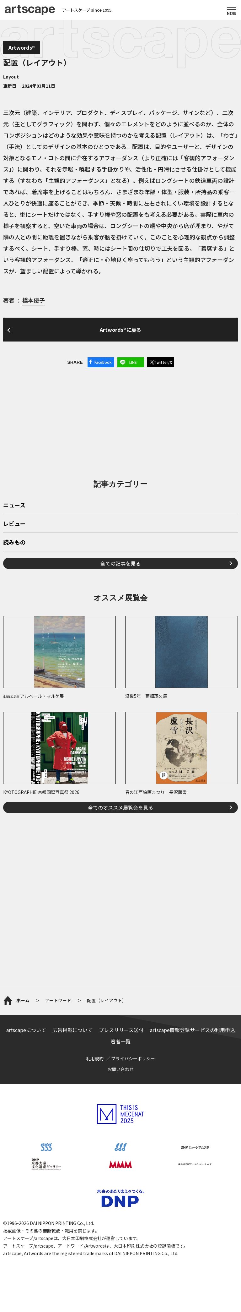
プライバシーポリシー (133, 1058)
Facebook (103, 362)
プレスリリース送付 (121, 1030)
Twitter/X (163, 362)
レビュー (14, 524)
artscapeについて (26, 1030)
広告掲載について (72, 1030)
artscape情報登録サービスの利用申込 (192, 1030)
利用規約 (95, 1058)
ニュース (14, 505)
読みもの (14, 542)
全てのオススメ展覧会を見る (120, 807)
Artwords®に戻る (120, 329)
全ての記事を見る (120, 563)
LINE (133, 362)
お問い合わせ (120, 1069)
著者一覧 (120, 1041)
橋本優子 (33, 300)
